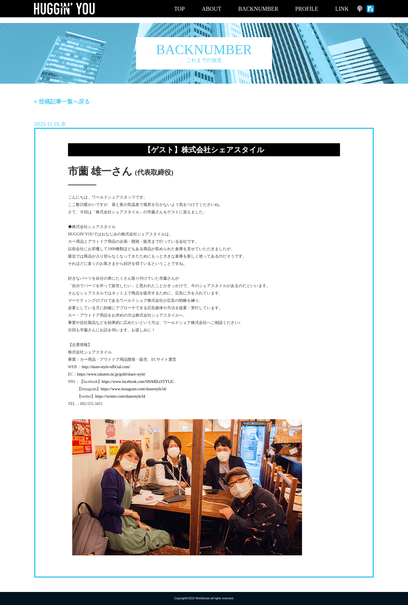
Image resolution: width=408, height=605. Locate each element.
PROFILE (306, 9)
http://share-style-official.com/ (106, 367)
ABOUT (211, 9)
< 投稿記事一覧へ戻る (62, 101)
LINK (342, 9)
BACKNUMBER (258, 9)
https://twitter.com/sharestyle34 (120, 396)
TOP (179, 9)
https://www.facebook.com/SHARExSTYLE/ (138, 382)
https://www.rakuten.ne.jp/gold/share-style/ (111, 374)
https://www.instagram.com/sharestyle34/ (133, 389)
